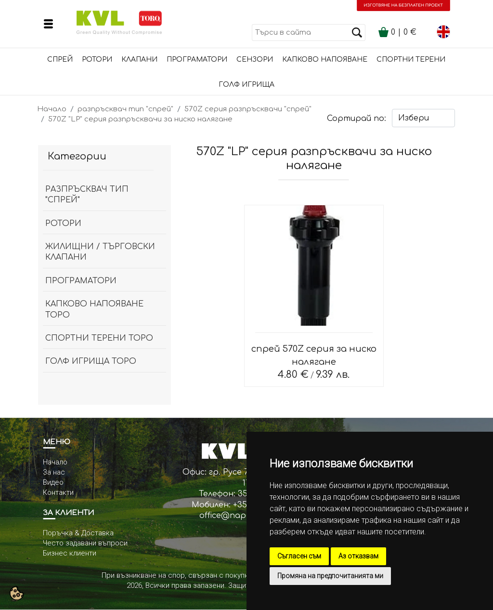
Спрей (60, 59)
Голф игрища (246, 84)
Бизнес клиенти (69, 553)
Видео (53, 482)
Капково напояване (324, 59)
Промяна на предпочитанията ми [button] (330, 576)
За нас (54, 472)
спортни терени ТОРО (99, 338)
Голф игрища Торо (90, 361)
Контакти (58, 492)
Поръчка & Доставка (78, 533)
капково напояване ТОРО (94, 309)
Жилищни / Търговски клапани (100, 252)
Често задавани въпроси (85, 543)
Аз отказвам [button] (358, 556)
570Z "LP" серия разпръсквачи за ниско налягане (140, 119)
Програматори (197, 59)
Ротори (97, 59)
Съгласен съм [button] (299, 556)
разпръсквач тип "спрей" (125, 109)
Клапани (139, 59)
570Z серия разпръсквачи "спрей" (247, 109)
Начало (51, 109)
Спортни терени (410, 59)
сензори (254, 59)
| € (397, 32)
